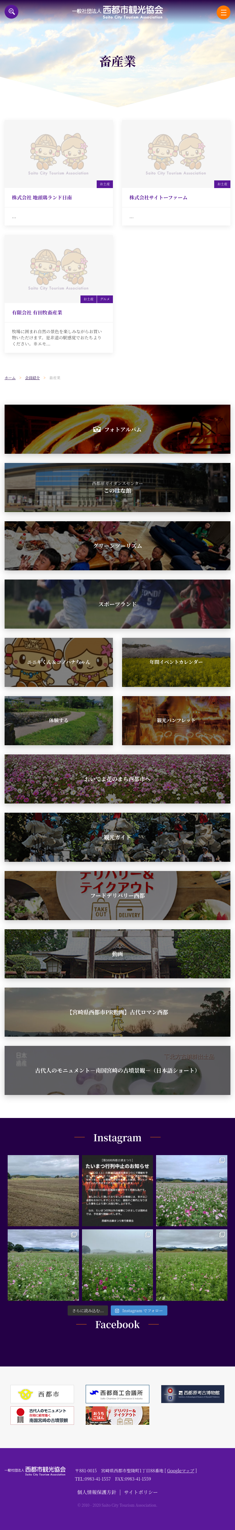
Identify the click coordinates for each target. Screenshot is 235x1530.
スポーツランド (117, 604)
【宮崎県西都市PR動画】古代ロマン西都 (117, 1012)
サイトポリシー (141, 1492)
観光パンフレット (176, 720)
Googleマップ (180, 1470)
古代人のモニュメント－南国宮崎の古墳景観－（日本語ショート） (117, 1070)
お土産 (105, 183)
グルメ (105, 298)
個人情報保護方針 (96, 1492)
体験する (59, 720)
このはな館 (117, 487)
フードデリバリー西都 (117, 895)
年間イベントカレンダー (176, 661)
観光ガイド (117, 837)
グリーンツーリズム (117, 545)
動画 (117, 954)
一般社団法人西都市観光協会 (117, 12)
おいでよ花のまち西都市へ (117, 779)
